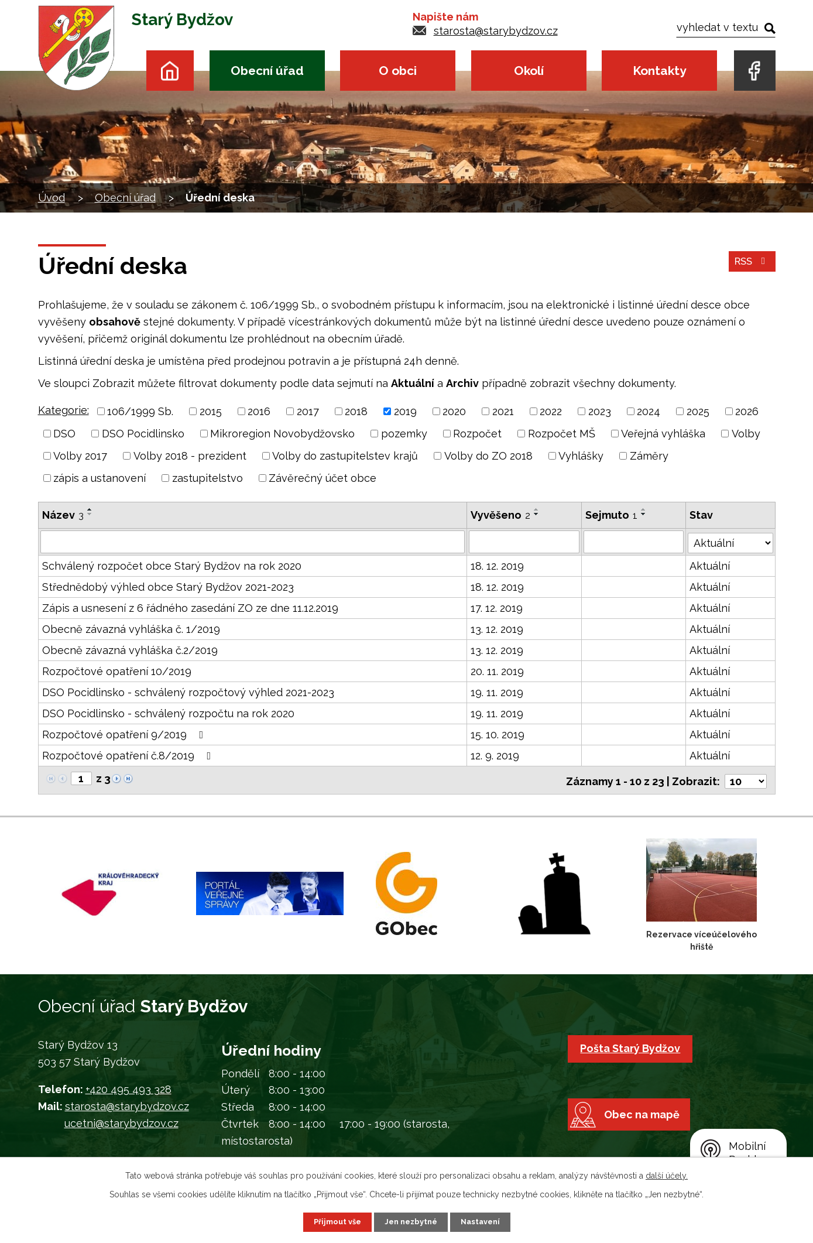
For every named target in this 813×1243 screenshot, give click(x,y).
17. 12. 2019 (497, 607)
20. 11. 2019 (497, 671)
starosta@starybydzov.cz (496, 31)
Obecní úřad (267, 70)
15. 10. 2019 (498, 734)
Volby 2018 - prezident (189, 456)
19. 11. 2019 (497, 692)
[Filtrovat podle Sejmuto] (634, 541)
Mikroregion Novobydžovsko (282, 433)
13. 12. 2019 (497, 628)
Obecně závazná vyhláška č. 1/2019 (131, 628)
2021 (503, 411)
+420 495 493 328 (128, 1087)
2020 (454, 411)
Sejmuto (612, 515)
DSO (64, 433)
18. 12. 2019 (497, 565)
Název (63, 515)
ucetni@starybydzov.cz (121, 1120)
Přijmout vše (333, 1221)
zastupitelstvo (207, 478)
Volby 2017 (80, 456)
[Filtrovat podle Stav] (730, 540)
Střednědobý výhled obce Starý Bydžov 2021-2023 (168, 586)
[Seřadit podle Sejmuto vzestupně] (644, 509)
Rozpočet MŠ (561, 433)
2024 (648, 411)
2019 (405, 411)
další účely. (667, 1174)
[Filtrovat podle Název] (252, 541)
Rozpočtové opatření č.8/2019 (129, 755)
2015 (211, 411)
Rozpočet (477, 433)
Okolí (529, 70)
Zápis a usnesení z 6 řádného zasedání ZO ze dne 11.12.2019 (190, 607)
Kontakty (659, 70)
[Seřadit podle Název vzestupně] (90, 509)
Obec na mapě (650, 1137)
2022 (551, 411)
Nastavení (484, 1221)
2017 (308, 411)
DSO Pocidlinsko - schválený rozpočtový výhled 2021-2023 (188, 692)
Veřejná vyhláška (663, 433)
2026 (747, 411)
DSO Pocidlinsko (143, 433)
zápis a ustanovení (99, 478)
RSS (750, 266)
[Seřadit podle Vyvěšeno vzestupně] (537, 509)
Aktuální (710, 565)
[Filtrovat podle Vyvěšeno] (524, 541)
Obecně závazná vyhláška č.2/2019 (130, 649)
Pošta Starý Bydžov (634, 1045)
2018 (356, 411)
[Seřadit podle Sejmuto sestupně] (644, 514)
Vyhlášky (580, 456)
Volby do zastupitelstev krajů (345, 456)
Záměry (649, 456)
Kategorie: (63, 410)
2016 (259, 411)
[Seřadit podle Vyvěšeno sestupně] (537, 514)
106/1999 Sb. (140, 411)
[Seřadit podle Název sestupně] (90, 514)
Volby (746, 433)
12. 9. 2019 (495, 755)
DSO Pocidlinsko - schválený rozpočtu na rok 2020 (168, 713)
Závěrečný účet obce (322, 478)
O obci (398, 70)
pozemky (404, 433)
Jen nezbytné (411, 1221)
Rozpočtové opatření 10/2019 (116, 671)
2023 (599, 411)
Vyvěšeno (501, 515)
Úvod (170, 70)
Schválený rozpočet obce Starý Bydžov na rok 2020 (171, 565)
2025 (698, 411)
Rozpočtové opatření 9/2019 (125, 734)
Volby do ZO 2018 (488, 456)
